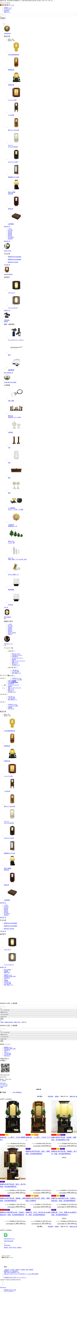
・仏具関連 (22, 1269)
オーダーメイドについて (17, 657)
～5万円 (10, 228)
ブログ (5, 979)
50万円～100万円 (12, 632)
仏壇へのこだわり (16, 653)
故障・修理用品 (7, 969)
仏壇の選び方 (15, 656)
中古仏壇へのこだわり (17, 655)
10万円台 (10, 231)
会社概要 (10, 707)
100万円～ (10, 634)
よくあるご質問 (15, 671)
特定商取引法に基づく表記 (10, 1277)
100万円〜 (10, 238)
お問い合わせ (11, 708)
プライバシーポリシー (21, 1277)
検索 (2, 1018)
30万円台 (10, 234)
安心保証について (16, 664)
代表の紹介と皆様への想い (10, 976)
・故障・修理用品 (29, 1269)
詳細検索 (3, 18)
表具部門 (14, 659)
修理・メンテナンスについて (18, 660)
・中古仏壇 (11, 1269)
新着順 (57, 1096)
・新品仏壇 (6, 1269)
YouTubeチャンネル (12, 704)
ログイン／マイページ (14, 1273)
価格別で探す (7, 972)
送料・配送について (16, 673)
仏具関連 (6, 971)
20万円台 (10, 233)
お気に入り (6, 1273)
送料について (7, 12)
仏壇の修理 (6, 10)
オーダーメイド (7, 9)
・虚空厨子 (17, 1269)
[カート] (4, 24)
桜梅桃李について (8, 7)
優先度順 (50, 1096)
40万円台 (10, 235)
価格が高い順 (73, 1096)
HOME (2, 1022)
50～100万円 (11, 237)
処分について (15, 663)
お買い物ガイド (15, 670)
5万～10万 (10, 230)
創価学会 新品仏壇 (9, 1022)
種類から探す (17, 1022)
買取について (15, 662)
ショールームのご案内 (13, 705)
